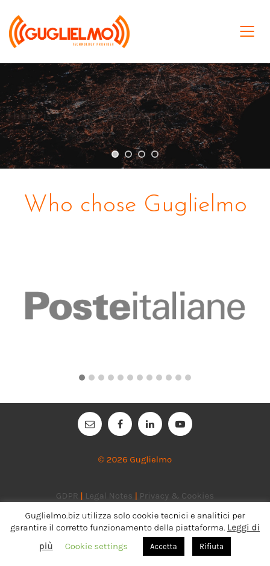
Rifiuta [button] (211, 546)
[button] (82, 378)
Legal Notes (109, 495)
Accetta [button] (163, 546)
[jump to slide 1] (115, 154)
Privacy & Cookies (176, 495)
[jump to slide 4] (155, 154)
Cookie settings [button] (96, 546)
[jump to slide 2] (128, 154)
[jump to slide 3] (141, 154)
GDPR (67, 495)
